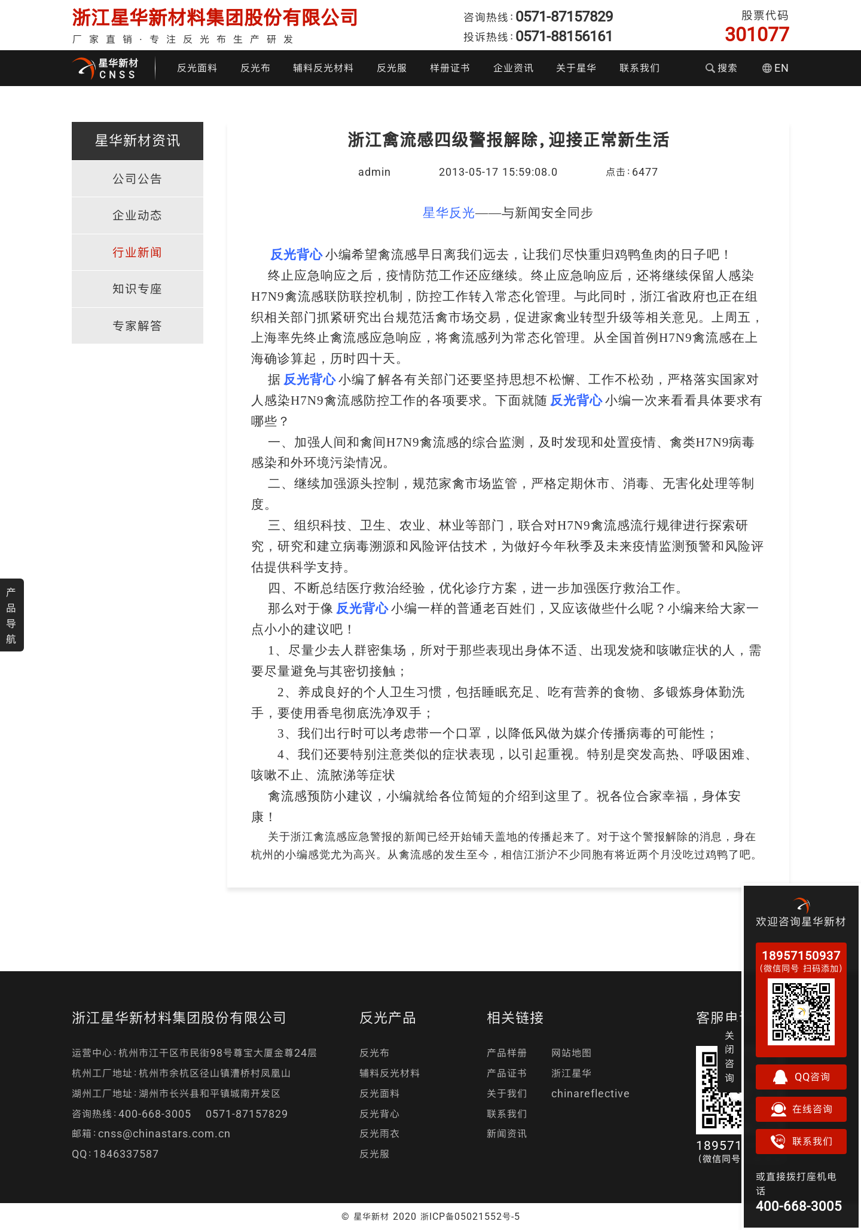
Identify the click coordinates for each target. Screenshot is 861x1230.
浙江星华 (571, 1073)
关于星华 (576, 68)
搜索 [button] (722, 68)
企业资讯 (513, 68)
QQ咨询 (801, 1077)
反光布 (255, 68)
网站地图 (571, 1053)
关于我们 (507, 1093)
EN (775, 68)
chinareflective (590, 1093)
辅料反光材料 (323, 68)
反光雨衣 (379, 1133)
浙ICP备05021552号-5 (470, 1216)
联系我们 (639, 68)
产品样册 (507, 1053)
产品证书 (507, 1073)
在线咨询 (801, 1109)
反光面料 (197, 68)
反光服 (392, 68)
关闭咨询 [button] (730, 1056)
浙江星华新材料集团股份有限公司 (215, 17)
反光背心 (379, 1114)
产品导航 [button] (11, 615)
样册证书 (450, 68)
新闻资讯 (507, 1133)
